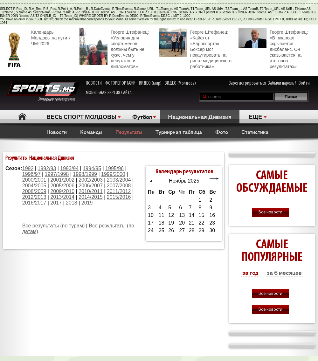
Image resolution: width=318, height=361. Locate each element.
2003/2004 (119, 180)
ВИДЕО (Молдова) (180, 83)
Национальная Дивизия (200, 116)
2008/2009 (34, 191)
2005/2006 (62, 185)
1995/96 (114, 168)
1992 (28, 168)
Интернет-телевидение (43, 92)
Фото (221, 131)
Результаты (128, 131)
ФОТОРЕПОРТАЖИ (120, 83)
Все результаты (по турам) (53, 225)
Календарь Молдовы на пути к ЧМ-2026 (35, 37)
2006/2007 (91, 185)
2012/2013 (34, 197)
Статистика (254, 131)
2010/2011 (91, 191)
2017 (56, 202)
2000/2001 (34, 180)
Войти (304, 83)
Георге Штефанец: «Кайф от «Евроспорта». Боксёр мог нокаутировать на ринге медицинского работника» (195, 48)
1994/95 (92, 168)
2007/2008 (119, 185)
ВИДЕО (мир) (150, 83)
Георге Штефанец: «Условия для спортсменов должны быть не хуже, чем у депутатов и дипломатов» (114, 48)
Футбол (142, 116)
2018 (71, 202)
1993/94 (69, 168)
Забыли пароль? (282, 83)
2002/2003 (91, 180)
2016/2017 (34, 202)
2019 (87, 202)
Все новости (270, 212)
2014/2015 (91, 197)
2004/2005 (34, 185)
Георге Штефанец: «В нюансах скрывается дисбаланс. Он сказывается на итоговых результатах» (273, 48)
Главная (22, 116)
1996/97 (31, 174)
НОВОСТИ (94, 83)
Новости (56, 131)
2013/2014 (62, 197)
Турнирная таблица (179, 131)
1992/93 (47, 168)
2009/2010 (62, 191)
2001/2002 (62, 180)
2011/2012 (119, 191)
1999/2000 (113, 174)
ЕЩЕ (255, 116)
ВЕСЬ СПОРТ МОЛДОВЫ (81, 116)
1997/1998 (57, 174)
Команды (91, 131)
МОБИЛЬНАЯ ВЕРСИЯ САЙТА (109, 92)
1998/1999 (85, 174)
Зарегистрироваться (247, 83)
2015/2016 (119, 197)
